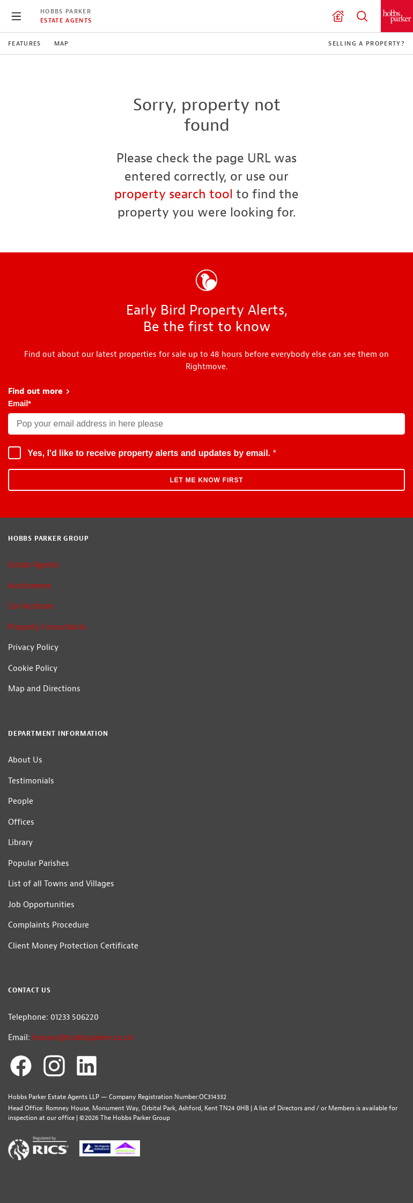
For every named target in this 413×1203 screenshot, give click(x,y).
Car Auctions (31, 606)
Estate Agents (66, 20)
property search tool (173, 194)
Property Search (362, 16)
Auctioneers (29, 586)
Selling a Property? (366, 43)
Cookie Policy (32, 668)
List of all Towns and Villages (61, 884)
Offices (21, 822)
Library (20, 843)
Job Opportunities (41, 905)
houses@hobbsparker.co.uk (83, 1038)
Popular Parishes (38, 863)
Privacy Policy (33, 647)
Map (61, 43)
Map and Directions (44, 689)
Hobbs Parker (65, 11)
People (20, 801)
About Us (25, 760)
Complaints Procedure (48, 925)
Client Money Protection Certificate (73, 946)
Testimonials (31, 781)
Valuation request (338, 16)
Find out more (39, 391)
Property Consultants (47, 627)
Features (24, 43)
